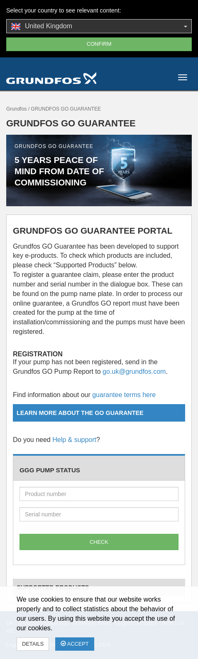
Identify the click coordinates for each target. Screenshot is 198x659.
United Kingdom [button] (99, 27)
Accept (75, 644)
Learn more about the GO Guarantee (80, 413)
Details (33, 644)
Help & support (74, 439)
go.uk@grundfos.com (134, 371)
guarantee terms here (124, 394)
